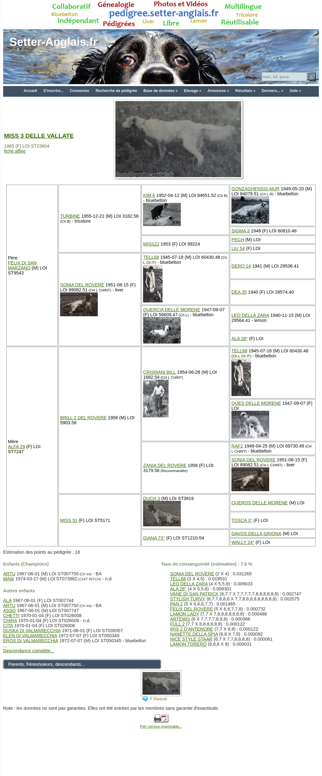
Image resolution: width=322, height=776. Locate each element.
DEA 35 (239, 292)
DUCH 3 (151, 498)
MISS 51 (68, 520)
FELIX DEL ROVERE (191, 608)
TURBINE (70, 216)
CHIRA (10, 620)
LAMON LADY (184, 613)
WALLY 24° (242, 542)
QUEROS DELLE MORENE (259, 502)
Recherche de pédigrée (116, 91)
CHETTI (11, 615)
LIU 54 (238, 248)
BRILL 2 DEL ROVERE (83, 417)
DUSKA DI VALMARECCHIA (32, 630)
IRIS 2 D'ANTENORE (191, 629)
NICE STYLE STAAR (191, 639)
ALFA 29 (16, 446)
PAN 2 (176, 603)
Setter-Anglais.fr (53, 41)
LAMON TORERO (188, 644)
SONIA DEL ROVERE (82, 284)
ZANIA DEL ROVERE (164, 465)
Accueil (30, 91)
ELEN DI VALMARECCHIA (30, 635)
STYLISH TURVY (187, 598)
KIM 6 (149, 195)
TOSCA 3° (241, 520)
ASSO (9, 610)
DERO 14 (241, 266)
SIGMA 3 (240, 230)
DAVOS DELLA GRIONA (256, 533)
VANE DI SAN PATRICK (194, 593)
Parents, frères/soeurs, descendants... (46, 664)
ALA (7, 600)
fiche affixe (15, 151)
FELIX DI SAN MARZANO (22, 265)
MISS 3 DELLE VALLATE (39, 136)
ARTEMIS (180, 618)
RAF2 (237, 445)
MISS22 (151, 244)
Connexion (79, 91)
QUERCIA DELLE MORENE (171, 309)
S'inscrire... (53, 91)
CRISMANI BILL (159, 372)
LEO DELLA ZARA (250, 315)
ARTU (9, 573)
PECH (237, 239)
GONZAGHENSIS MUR (255, 188)
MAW (8, 578)
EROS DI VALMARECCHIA (30, 640)
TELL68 (151, 257)
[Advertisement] (161, 761)
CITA (8, 625)
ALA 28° (239, 338)
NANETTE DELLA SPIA (194, 634)
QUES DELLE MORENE (256, 403)
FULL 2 (177, 624)
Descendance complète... (28, 650)
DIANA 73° (154, 537)
